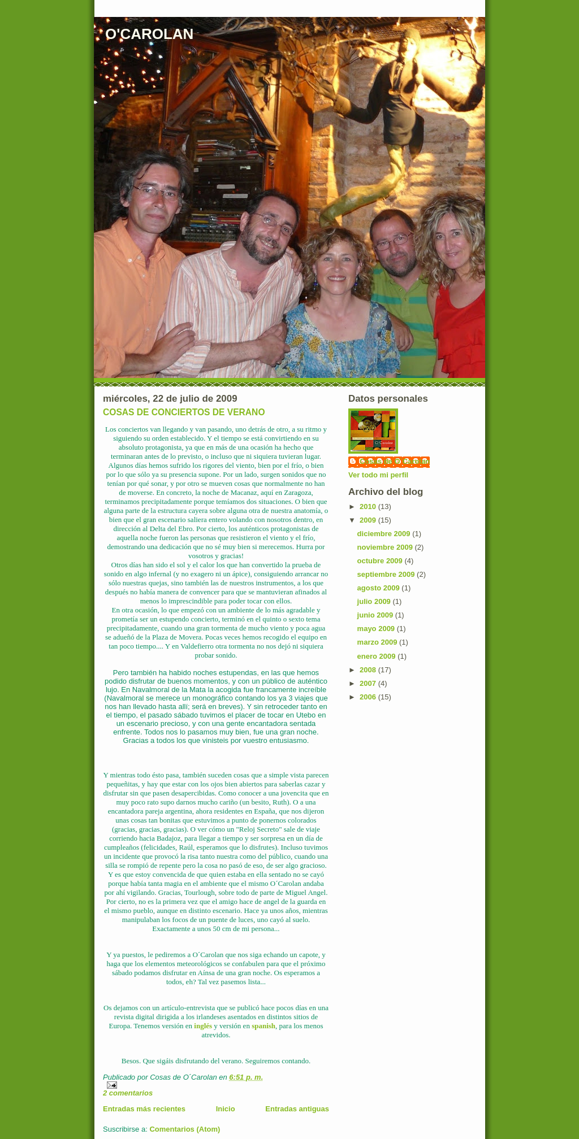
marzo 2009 (378, 642)
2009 (369, 520)
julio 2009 (375, 601)
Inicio (225, 1109)
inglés (203, 1025)
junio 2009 (376, 615)
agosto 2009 (379, 588)
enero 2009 (377, 656)
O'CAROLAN (149, 33)
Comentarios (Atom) (184, 1129)
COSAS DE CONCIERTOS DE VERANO (184, 412)
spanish (263, 1025)
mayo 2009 (377, 628)
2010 (369, 506)
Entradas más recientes (144, 1109)
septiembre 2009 (387, 574)
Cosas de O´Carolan (395, 461)
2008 (369, 670)
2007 (369, 683)
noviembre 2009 (386, 547)
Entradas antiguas (297, 1109)
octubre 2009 (381, 561)
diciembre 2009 (385, 533)
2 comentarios (128, 1093)
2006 (369, 697)
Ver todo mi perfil (378, 475)
